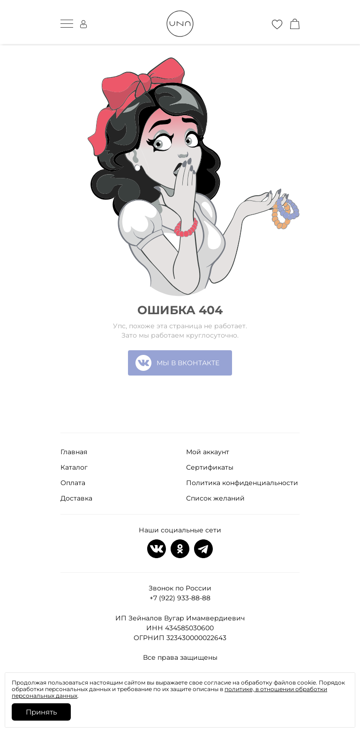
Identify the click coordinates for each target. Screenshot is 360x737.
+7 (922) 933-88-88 (180, 598)
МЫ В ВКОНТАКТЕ (177, 363)
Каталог (74, 467)
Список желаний (215, 498)
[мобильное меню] (66, 24)
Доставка (76, 498)
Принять (41, 712)
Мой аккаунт (207, 452)
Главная (73, 452)
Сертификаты (209, 467)
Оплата (72, 483)
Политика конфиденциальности (242, 483)
